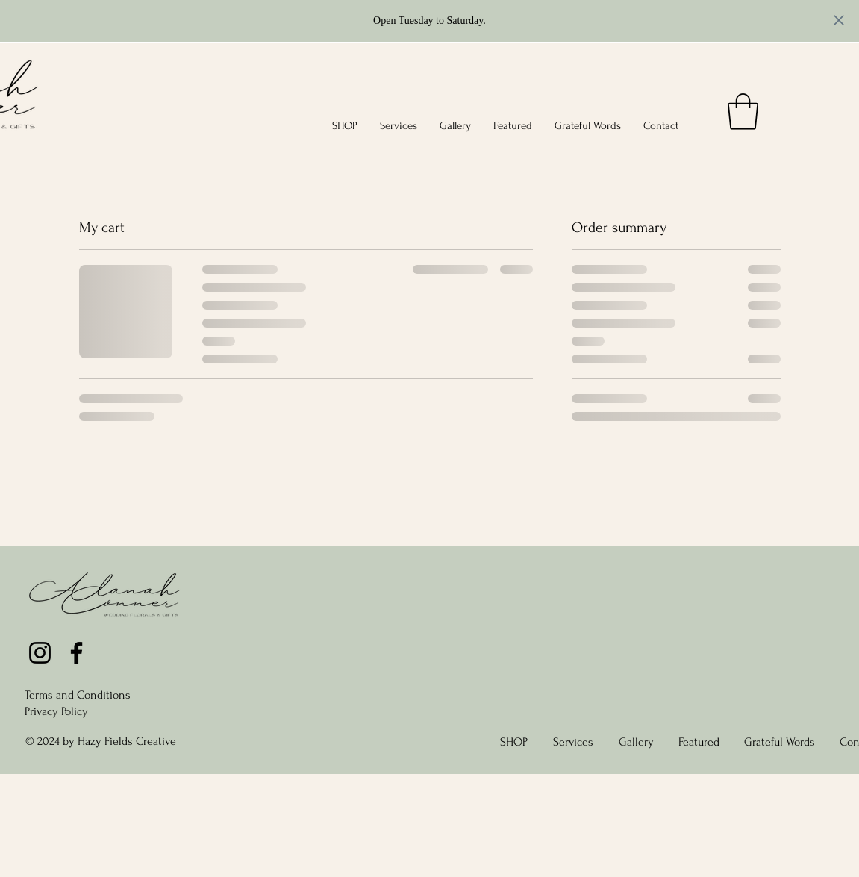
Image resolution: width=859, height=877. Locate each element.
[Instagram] (39, 652)
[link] (743, 111)
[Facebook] (76, 652)
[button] (345, 125)
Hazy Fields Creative (127, 741)
